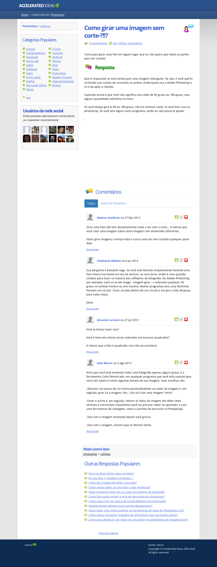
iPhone (56, 61)
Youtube (57, 53)
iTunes (56, 49)
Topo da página (108, 533)
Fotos (55, 69)
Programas (59, 73)
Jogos (29, 73)
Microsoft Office (36, 85)
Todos (91, 203)
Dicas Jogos (33, 77)
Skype (30, 89)
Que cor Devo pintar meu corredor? (111, 473)
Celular (30, 49)
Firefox (56, 85)
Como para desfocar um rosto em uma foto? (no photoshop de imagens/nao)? (138, 519)
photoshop (90, 454)
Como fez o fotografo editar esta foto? (112, 482)
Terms (160, 545)
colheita (45, 26)
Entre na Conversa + (114, 203)
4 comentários (98, 43)
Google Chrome (62, 77)
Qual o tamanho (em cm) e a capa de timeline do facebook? (126, 492)
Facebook (32, 57)
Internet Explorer (63, 81)
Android (57, 57)
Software (32, 69)
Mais (28, 97)
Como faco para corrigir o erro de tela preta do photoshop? (126, 496)
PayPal (30, 81)
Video (29, 65)
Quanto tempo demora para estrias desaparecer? (120, 506)
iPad (55, 65)
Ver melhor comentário (127, 43)
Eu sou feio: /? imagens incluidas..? (110, 478)
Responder (92, 249)
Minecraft (32, 61)
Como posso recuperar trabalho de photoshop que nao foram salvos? (133, 515)
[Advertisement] (118, 154)
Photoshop (57, 15)
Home (24, 15)
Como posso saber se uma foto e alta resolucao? (119, 487)
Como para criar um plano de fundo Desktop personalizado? (127, 501)
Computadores (35, 53)
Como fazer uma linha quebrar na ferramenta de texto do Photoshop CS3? (136, 510)
